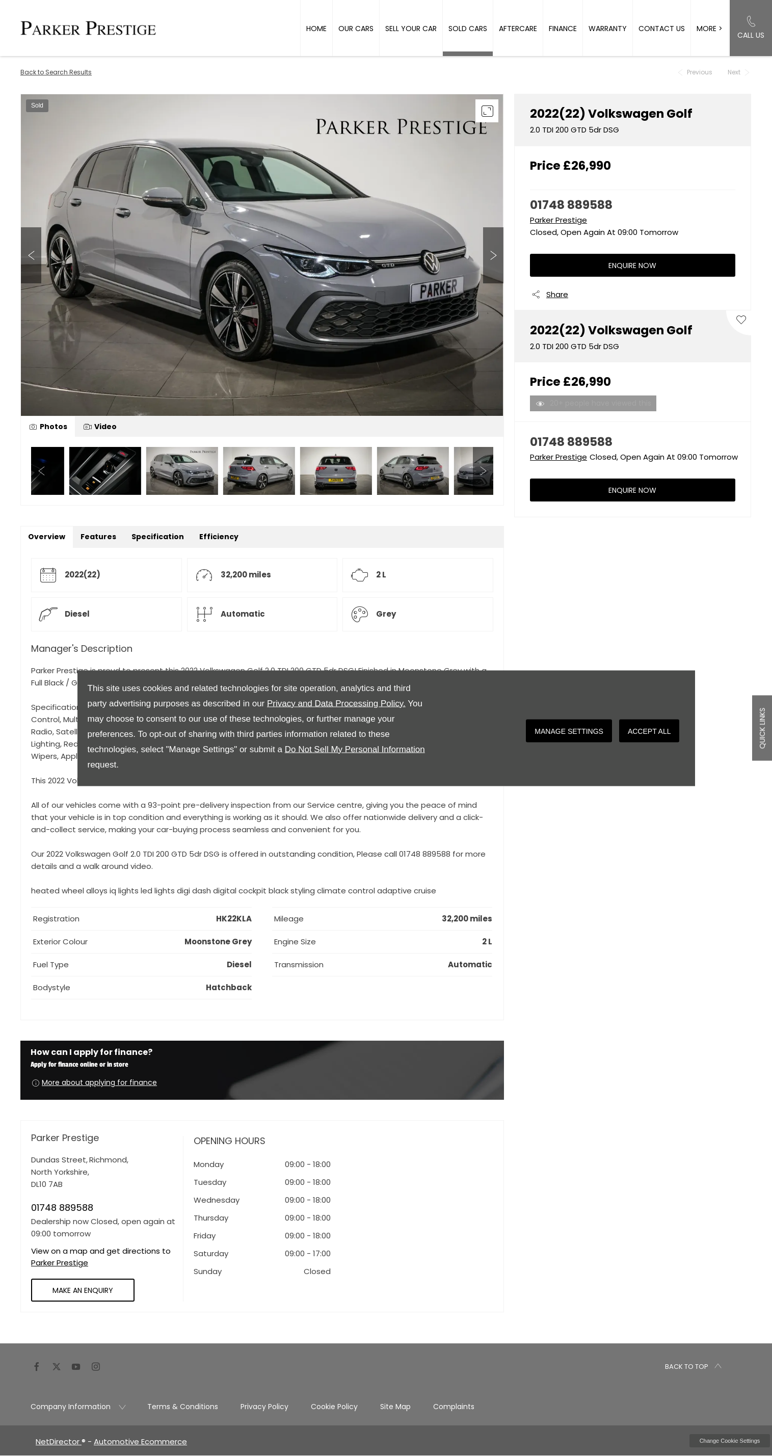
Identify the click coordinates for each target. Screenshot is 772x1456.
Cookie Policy (334, 1406)
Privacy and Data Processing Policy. (336, 703)
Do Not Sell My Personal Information (355, 749)
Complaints (453, 1406)
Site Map (395, 1406)
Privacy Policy (264, 1406)
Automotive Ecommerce (140, 1441)
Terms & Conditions (182, 1406)
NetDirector (59, 1441)
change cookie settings (729, 1440)
